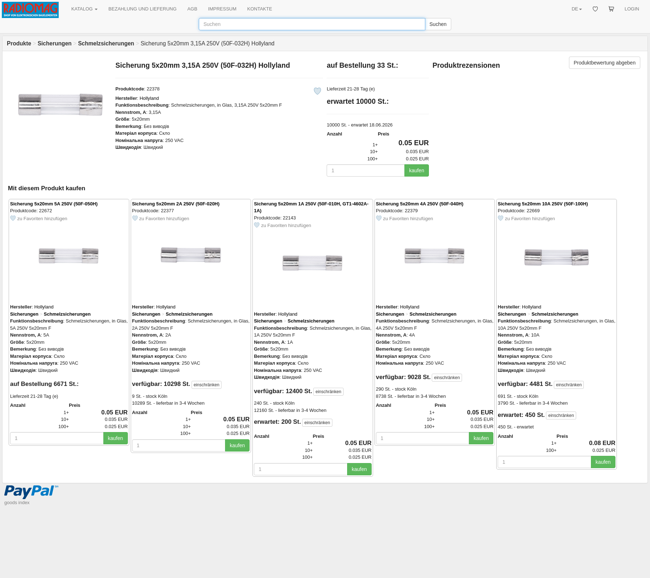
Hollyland (149, 98)
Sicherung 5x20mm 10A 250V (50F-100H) (543, 203)
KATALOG (84, 9)
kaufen (416, 170)
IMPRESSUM (222, 9)
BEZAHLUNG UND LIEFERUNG (142, 9)
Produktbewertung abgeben (605, 63)
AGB (192, 9)
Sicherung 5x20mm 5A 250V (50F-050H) (54, 203)
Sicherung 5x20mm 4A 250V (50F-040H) (419, 203)
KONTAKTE (259, 9)
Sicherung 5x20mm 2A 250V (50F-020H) (176, 203)
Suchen (438, 24)
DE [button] (576, 9)
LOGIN (632, 9)
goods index (17, 502)
